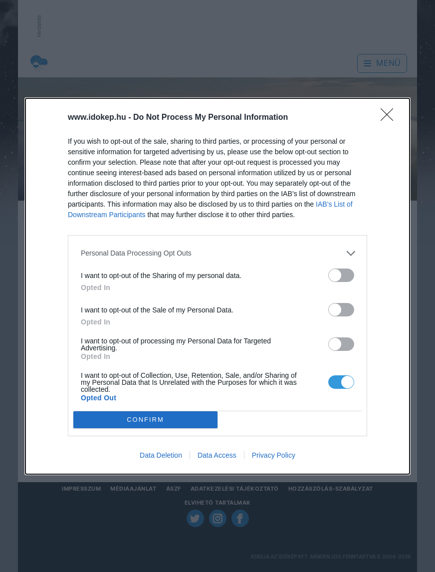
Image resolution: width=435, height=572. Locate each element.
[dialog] (217, 286)
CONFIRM (145, 419)
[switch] (341, 275)
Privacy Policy (273, 455)
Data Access (217, 455)
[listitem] (217, 253)
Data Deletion (161, 455)
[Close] (390, 117)
